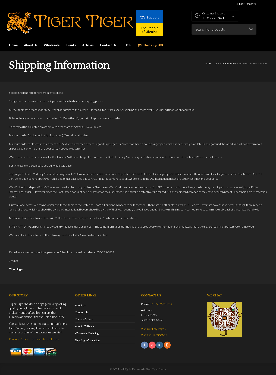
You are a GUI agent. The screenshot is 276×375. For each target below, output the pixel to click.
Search (251, 28)
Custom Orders (84, 319)
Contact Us (81, 312)
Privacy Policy (18, 339)
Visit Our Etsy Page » (153, 328)
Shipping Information (87, 340)
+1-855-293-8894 (161, 304)
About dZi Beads (84, 326)
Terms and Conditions (44, 339)
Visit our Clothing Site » (155, 334)
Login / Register (247, 4)
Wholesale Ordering (87, 333)
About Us (80, 305)
